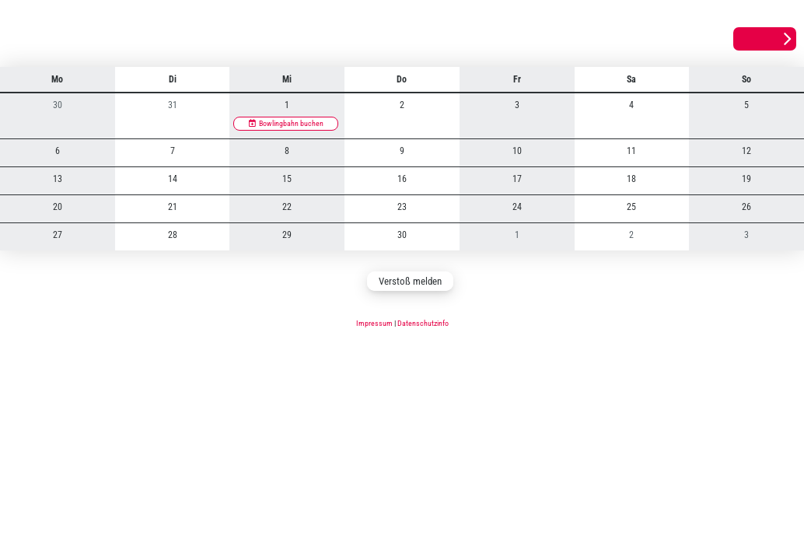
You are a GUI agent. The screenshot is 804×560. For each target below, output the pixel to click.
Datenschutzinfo (423, 323)
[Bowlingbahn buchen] (285, 124)
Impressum (374, 323)
